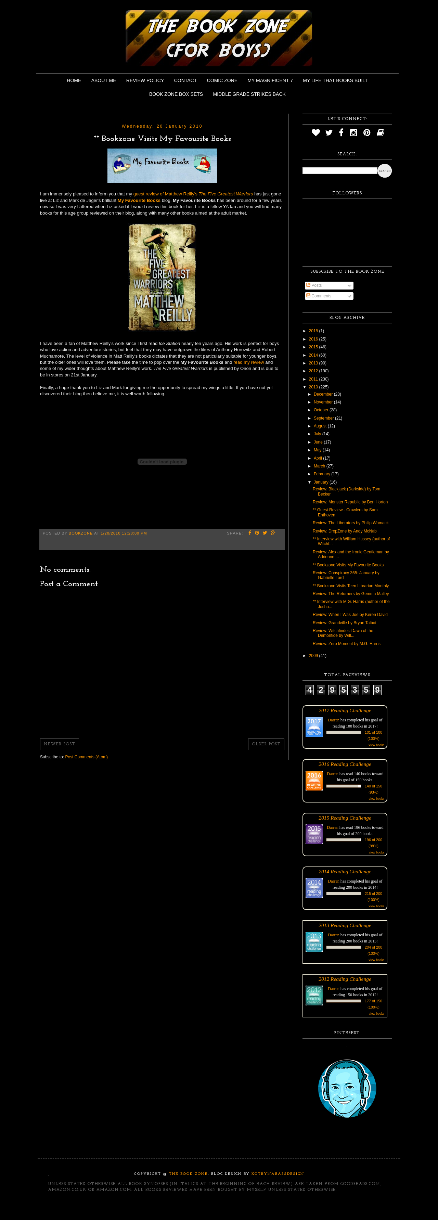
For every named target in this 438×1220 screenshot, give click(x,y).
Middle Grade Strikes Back (249, 94)
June (319, 442)
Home (74, 80)
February (322, 474)
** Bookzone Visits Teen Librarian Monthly (351, 585)
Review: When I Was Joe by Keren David (350, 614)
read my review (248, 362)
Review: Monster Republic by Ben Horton (350, 502)
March (320, 466)
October (322, 410)
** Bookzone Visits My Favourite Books (348, 565)
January (322, 482)
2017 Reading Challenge (345, 710)
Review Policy (145, 80)
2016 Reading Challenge (345, 764)
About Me (103, 80)
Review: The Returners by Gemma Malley (351, 593)
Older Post (266, 744)
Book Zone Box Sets (176, 94)
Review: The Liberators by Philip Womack (351, 523)
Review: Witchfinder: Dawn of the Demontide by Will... (343, 633)
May (318, 450)
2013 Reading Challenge (345, 925)
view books (376, 745)
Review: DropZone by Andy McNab (345, 531)
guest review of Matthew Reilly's (193, 193)
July (318, 434)
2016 (314, 339)
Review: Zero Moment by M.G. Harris (347, 643)
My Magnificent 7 (270, 80)
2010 (314, 387)
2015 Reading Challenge (345, 818)
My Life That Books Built (335, 80)
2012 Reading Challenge (345, 979)
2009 (314, 655)
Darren (333, 720)
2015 (314, 347)
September (324, 418)
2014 (314, 355)
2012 (314, 371)
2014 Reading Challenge (345, 871)
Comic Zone (222, 80)
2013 (314, 363)
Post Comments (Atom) (86, 757)
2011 (314, 379)
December (324, 394)
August (321, 426)
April (318, 458)
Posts (314, 285)
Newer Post (59, 744)
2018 (314, 331)
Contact (185, 80)
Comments (318, 296)
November (324, 402)
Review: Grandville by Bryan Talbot (344, 622)
